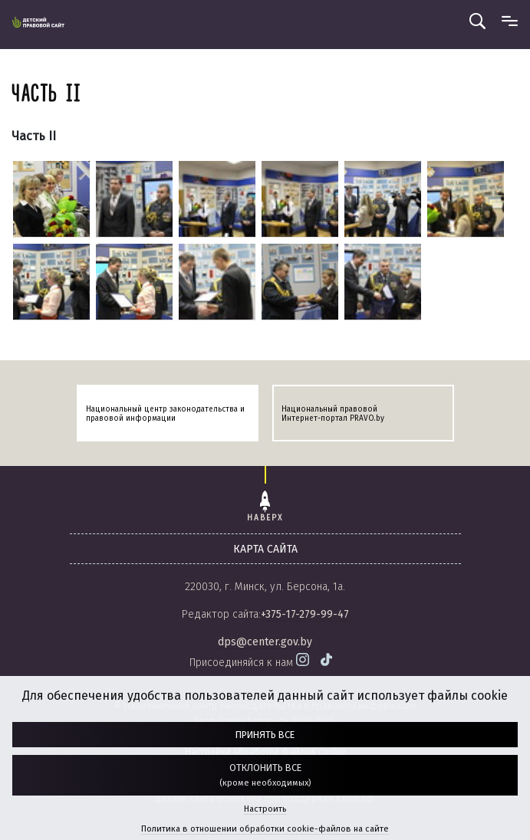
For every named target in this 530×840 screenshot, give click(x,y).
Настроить (265, 809)
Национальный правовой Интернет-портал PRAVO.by (332, 414)
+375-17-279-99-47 (305, 614)
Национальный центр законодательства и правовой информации (165, 414)
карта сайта (265, 549)
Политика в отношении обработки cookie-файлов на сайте (265, 829)
